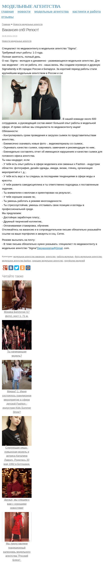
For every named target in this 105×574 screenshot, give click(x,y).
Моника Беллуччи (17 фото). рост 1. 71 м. (17, 311)
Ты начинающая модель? (17, 351)
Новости (24, 11)
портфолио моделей (74, 260)
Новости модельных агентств (27, 24)
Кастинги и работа (86, 11)
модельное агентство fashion (16, 260)
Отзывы (7, 17)
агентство (50, 256)
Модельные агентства (31, 6)
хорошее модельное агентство (47, 260)
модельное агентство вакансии (29, 256)
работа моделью (65, 256)
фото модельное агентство (88, 256)
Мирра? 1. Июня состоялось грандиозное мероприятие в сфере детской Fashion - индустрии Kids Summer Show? (17, 399)
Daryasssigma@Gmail (50, 248)
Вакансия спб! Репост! (20, 30)
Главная (7, 11)
